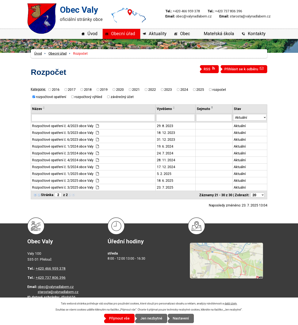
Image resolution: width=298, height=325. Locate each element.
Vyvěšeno (164, 109)
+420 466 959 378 (186, 11)
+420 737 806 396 (228, 11)
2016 (55, 90)
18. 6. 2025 (165, 181)
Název (37, 109)
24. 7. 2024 (165, 153)
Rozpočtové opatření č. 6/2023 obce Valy (65, 140)
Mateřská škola (219, 33)
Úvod (92, 33)
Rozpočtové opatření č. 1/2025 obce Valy (65, 174)
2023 (168, 90)
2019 (104, 90)
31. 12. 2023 (166, 140)
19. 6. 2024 (165, 146)
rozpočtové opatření (51, 97)
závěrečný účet (122, 97)
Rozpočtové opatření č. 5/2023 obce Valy (65, 133)
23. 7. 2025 (165, 187)
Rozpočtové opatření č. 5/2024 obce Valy (65, 167)
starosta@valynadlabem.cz (250, 16)
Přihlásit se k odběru (244, 68)
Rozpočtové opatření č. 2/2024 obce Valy (65, 153)
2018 (88, 90)
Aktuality (157, 33)
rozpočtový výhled (88, 97)
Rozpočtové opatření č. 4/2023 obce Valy (65, 126)
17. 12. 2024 (166, 167)
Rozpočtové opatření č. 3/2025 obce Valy (65, 187)
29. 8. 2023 (165, 126)
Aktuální (240, 126)
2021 (136, 90)
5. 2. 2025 (164, 174)
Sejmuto (203, 109)
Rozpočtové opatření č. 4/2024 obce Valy (65, 160)
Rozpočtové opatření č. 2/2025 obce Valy (65, 181)
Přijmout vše (117, 318)
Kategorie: (38, 89)
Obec (185, 33)
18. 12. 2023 (166, 133)
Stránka (47, 195)
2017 (71, 90)
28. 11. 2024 (166, 160)
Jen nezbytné (151, 318)
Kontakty (257, 33)
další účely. (230, 303)
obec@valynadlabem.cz (194, 16)
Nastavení (183, 318)
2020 (120, 90)
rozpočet (219, 90)
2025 (200, 90)
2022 (152, 90)
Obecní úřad (123, 33)
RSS (209, 68)
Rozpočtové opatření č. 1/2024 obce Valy (65, 146)
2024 (184, 90)
